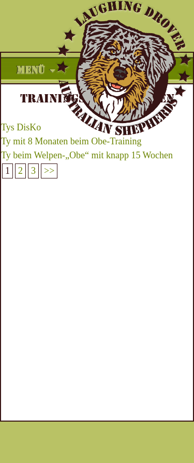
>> (49, 171)
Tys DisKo (21, 127)
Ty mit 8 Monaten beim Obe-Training (71, 141)
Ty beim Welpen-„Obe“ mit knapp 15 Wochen (87, 155)
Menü (31, 70)
